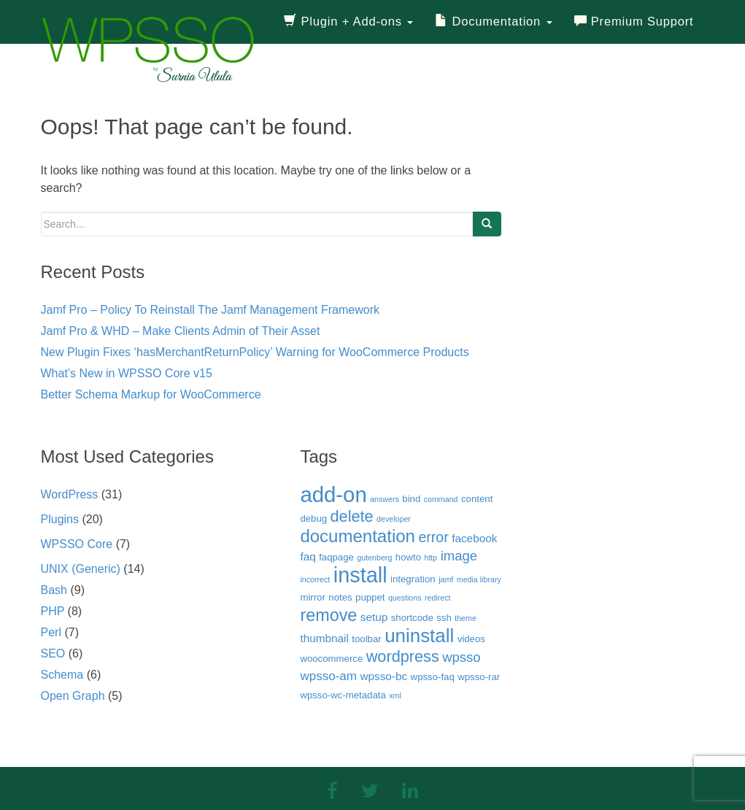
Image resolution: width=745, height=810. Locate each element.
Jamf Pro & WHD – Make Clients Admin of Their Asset (180, 331)
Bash (54, 590)
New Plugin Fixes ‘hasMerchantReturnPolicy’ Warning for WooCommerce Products (255, 352)
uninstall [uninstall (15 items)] (419, 635)
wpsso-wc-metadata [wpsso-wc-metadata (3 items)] (342, 695)
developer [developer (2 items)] (394, 518)
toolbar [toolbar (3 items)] (366, 638)
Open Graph (73, 696)
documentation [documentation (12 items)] (357, 536)
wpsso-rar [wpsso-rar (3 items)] (479, 676)
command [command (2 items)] (441, 499)
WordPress (70, 494)
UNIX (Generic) (80, 569)
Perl (51, 632)
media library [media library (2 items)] (479, 579)
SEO (53, 653)
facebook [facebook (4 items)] (474, 538)
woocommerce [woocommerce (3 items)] (331, 658)
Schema (62, 674)
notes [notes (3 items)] (340, 597)
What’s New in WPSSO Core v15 (126, 373)
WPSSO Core (77, 544)
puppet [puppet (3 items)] (370, 597)
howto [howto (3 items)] (408, 557)
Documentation (493, 21)
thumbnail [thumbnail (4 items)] (324, 638)
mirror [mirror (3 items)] (312, 597)
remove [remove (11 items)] (328, 615)
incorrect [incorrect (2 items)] (315, 579)
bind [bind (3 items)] (411, 498)
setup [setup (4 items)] (374, 617)
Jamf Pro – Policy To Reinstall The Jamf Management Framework (210, 310)
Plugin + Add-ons (348, 21)
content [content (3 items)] (477, 498)
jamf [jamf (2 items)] (446, 579)
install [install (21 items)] (360, 575)
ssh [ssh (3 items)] (444, 617)
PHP (53, 611)
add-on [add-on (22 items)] (333, 494)
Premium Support (634, 21)
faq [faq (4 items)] (307, 556)
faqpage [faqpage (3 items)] (336, 557)
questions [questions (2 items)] (405, 597)
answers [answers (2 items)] (384, 499)
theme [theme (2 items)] (465, 618)
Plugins (60, 519)
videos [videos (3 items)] (471, 638)
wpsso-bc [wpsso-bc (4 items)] (383, 676)
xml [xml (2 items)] (395, 695)
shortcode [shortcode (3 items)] (412, 617)
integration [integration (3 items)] (413, 579)
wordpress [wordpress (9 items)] (402, 656)
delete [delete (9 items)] (352, 516)
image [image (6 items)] (459, 555)
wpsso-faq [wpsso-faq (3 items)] (433, 676)
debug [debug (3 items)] (313, 518)
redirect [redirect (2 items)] (438, 597)
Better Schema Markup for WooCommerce (151, 394)
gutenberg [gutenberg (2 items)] (374, 557)
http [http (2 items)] (430, 557)
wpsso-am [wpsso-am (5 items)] (328, 676)
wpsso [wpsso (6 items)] (461, 657)
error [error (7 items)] (433, 537)
